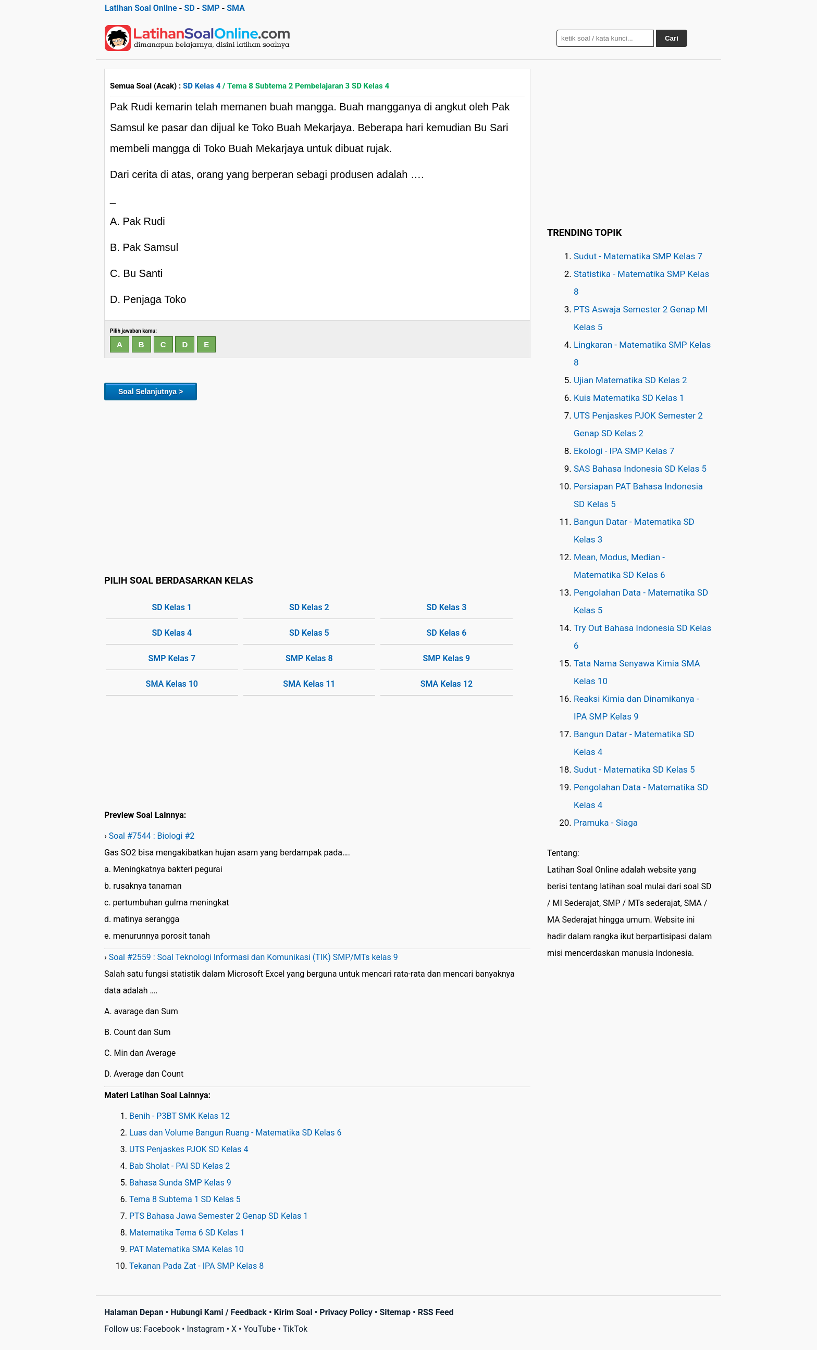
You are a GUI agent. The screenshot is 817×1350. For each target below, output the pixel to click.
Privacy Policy (345, 1312)
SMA (236, 8)
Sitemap (395, 1312)
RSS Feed (436, 1312)
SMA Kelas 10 (172, 684)
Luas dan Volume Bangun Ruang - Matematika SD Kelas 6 (235, 1133)
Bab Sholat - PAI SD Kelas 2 (179, 1166)
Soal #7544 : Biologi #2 (152, 836)
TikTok (295, 1329)
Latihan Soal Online (141, 8)
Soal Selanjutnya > (150, 391)
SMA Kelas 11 (309, 684)
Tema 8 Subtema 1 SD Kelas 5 (185, 1199)
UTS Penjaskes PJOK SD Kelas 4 (189, 1149)
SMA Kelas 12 (446, 684)
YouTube (259, 1329)
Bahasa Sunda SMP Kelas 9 (180, 1183)
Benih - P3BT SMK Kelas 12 (179, 1116)
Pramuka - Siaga (606, 822)
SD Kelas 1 (172, 607)
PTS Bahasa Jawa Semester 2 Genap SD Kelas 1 (218, 1216)
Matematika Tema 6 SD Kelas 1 (187, 1233)
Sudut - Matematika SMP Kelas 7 (638, 256)
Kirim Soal (293, 1312)
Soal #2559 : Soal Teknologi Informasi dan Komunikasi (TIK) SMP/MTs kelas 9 (253, 957)
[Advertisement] (317, 486)
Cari (671, 38)
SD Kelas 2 (309, 607)
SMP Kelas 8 (309, 658)
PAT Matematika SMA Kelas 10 (186, 1249)
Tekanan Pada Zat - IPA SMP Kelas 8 (196, 1266)
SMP (210, 8)
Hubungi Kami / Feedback (218, 1312)
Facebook (162, 1329)
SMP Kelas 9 (447, 658)
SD (189, 8)
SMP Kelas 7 (171, 658)
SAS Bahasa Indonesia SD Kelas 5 (640, 468)
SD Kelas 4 (201, 86)
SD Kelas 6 (446, 633)
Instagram (205, 1329)
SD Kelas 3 (446, 607)
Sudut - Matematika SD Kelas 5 (634, 769)
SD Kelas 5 (309, 633)
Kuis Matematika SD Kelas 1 (629, 398)
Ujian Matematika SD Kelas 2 (630, 380)
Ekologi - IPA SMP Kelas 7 (624, 451)
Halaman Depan (134, 1312)
